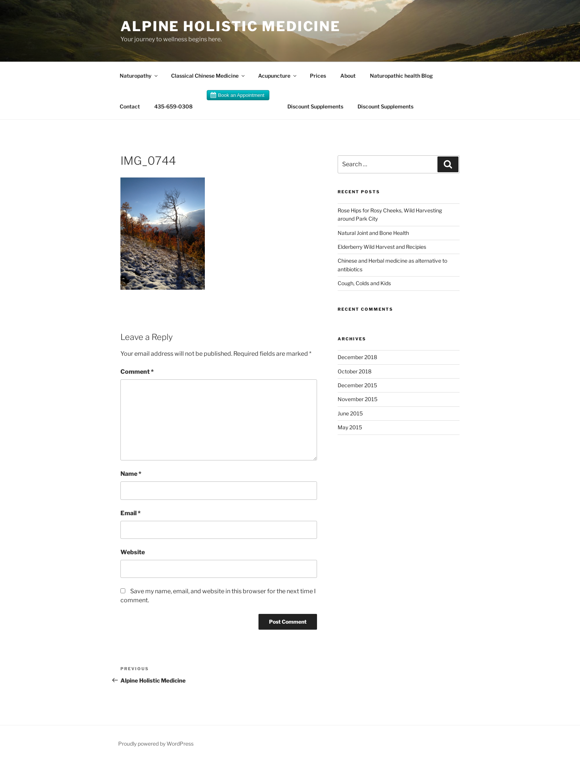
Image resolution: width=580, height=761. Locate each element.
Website (132, 552)
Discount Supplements (315, 106)
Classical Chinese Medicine (208, 75)
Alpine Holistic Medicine (230, 26)
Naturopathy (139, 75)
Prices (318, 75)
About (348, 75)
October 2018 (354, 371)
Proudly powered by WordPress (156, 743)
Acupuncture (278, 75)
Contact (130, 106)
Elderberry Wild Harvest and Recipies (382, 247)
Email (130, 513)
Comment (137, 371)
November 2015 (357, 399)
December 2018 (357, 357)
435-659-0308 (173, 106)
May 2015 (350, 427)
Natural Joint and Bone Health (373, 233)
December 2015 (357, 385)
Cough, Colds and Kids (364, 283)
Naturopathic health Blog (401, 75)
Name (130, 473)
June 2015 (350, 413)
